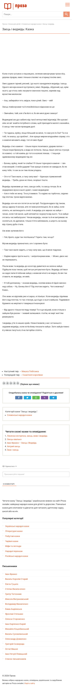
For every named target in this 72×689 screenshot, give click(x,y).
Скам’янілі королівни (33, 375)
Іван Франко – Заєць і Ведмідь (22, 443)
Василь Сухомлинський (16, 634)
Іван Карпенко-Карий (15, 624)
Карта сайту (30, 683)
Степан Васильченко (15, 589)
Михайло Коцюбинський (17, 629)
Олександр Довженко (15, 639)
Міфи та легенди (13, 546)
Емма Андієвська (13, 609)
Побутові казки (12, 536)
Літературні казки (13, 531)
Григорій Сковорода (14, 644)
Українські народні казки (17, 526)
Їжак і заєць (13, 450)
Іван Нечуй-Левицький (16, 654)
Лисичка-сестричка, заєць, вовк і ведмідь (27, 436)
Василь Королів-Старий (16, 579)
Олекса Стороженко (15, 619)
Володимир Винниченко (16, 604)
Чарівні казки (11, 541)
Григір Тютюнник (13, 594)
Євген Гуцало (11, 584)
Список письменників (15, 659)
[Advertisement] (36, 53)
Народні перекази (13, 551)
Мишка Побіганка (30, 371)
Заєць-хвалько (14, 439)
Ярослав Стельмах (14, 614)
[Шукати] (66, 14)
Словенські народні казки (19, 415)
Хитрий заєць (13, 446)
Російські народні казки (16, 556)
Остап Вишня (11, 649)
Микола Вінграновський (16, 599)
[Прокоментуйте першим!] (36, 474)
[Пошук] (32, 14)
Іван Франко (11, 574)
